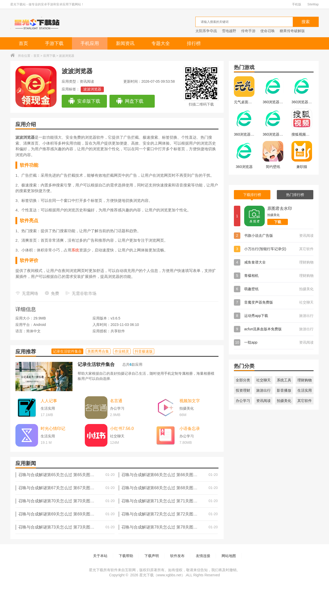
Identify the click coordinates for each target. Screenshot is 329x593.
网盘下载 (129, 101)
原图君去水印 (279, 208)
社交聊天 (263, 380)
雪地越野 (229, 31)
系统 (75, 250)
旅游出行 (263, 390)
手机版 (296, 4)
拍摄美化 (284, 401)
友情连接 (203, 556)
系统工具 (284, 380)
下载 (277, 222)
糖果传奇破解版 (292, 31)
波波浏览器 (92, 89)
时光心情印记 (53, 428)
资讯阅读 (263, 401)
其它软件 (304, 401)
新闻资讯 (125, 43)
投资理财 (243, 390)
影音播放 (284, 390)
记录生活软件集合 (96, 364)
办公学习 (243, 401)
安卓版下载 (84, 101)
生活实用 (304, 390)
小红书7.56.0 (122, 428)
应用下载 (49, 56)
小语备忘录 (189, 428)
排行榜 (194, 43)
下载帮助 (126, 556)
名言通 (116, 401)
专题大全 (160, 43)
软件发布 (177, 556)
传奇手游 (248, 31)
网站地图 (229, 556)
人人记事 (49, 401)
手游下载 (54, 43)
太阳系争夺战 (206, 31)
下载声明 (151, 556)
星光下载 (146, 575)
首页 (23, 43)
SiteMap (313, 4)
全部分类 (243, 380)
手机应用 (89, 43)
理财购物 (304, 380)
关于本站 (100, 556)
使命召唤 (267, 31)
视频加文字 (189, 401)
